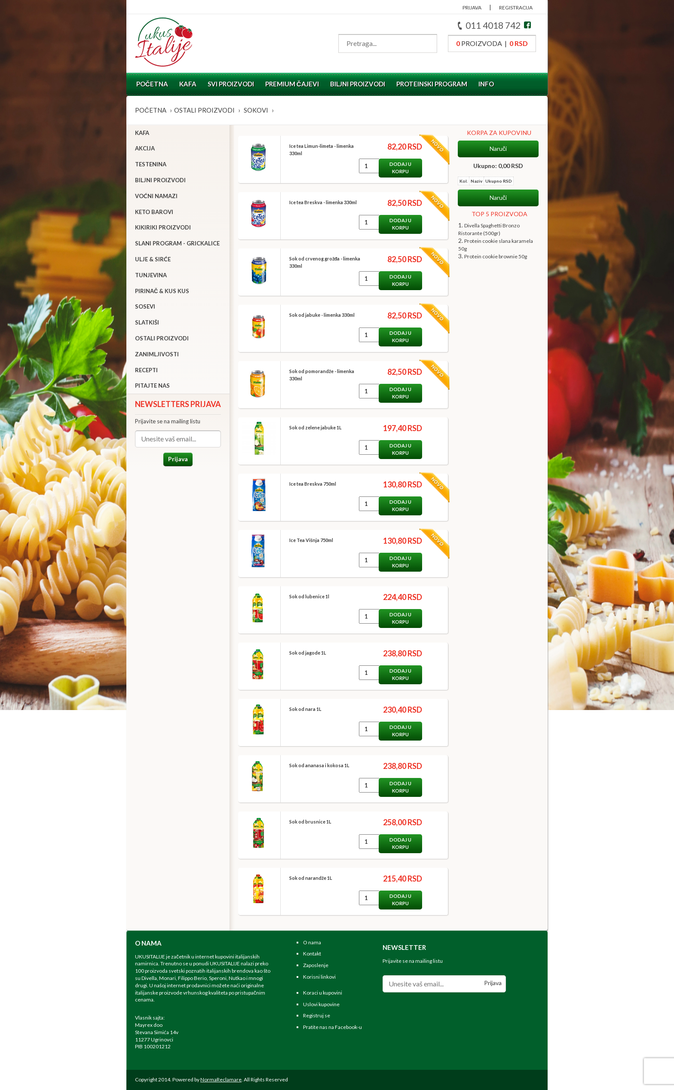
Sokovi (256, 110)
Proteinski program (431, 84)
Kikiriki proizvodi (163, 227)
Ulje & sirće (153, 259)
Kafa (187, 84)
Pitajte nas (152, 385)
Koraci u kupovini (322, 992)
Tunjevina (151, 275)
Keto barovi (154, 211)
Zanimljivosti (157, 354)
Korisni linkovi (319, 977)
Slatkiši (147, 322)
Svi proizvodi (231, 84)
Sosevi (145, 306)
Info (486, 84)
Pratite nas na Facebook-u (332, 1027)
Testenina (150, 164)
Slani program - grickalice (177, 243)
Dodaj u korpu (400, 167)
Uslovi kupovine (321, 1004)
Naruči (498, 148)
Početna (152, 84)
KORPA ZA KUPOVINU (499, 132)
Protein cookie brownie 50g (495, 256)
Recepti (146, 370)
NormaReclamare (221, 1079)
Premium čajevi (292, 84)
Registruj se (316, 1015)
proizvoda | (492, 43)
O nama (312, 942)
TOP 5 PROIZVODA (499, 213)
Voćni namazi (156, 196)
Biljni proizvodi (357, 84)
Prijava (178, 458)
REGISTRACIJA (516, 7)
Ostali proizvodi (204, 110)
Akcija (145, 148)
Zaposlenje (315, 965)
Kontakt (312, 953)
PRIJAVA (472, 7)
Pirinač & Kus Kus (162, 291)
